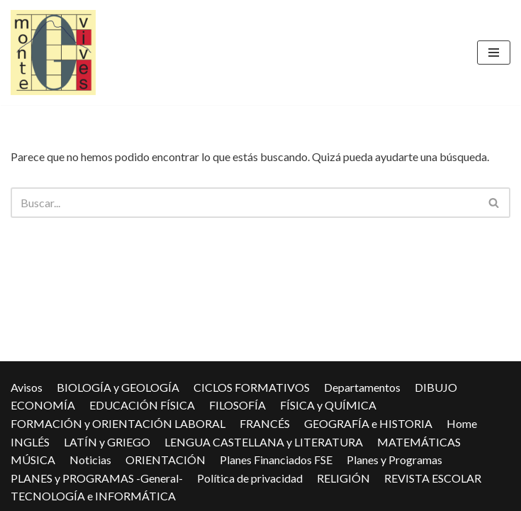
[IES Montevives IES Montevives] (53, 52)
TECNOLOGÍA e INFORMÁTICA (93, 495)
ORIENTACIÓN (165, 459)
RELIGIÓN (343, 478)
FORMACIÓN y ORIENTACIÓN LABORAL (118, 423)
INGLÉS (30, 442)
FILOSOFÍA (237, 405)
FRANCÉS (265, 423)
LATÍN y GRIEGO (107, 442)
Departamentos (362, 387)
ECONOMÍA (43, 405)
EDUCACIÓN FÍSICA (142, 405)
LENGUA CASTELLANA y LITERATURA (263, 442)
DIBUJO (436, 387)
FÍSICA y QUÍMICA (328, 405)
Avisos (27, 387)
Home (462, 423)
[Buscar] (244, 202)
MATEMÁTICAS (419, 442)
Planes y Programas (394, 459)
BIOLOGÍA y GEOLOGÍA (118, 387)
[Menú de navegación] (493, 52)
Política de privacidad (250, 478)
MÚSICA (33, 459)
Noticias (90, 459)
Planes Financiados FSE (276, 459)
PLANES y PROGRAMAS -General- (97, 478)
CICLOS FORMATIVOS (252, 387)
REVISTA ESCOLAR (432, 478)
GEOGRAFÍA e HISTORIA (368, 423)
